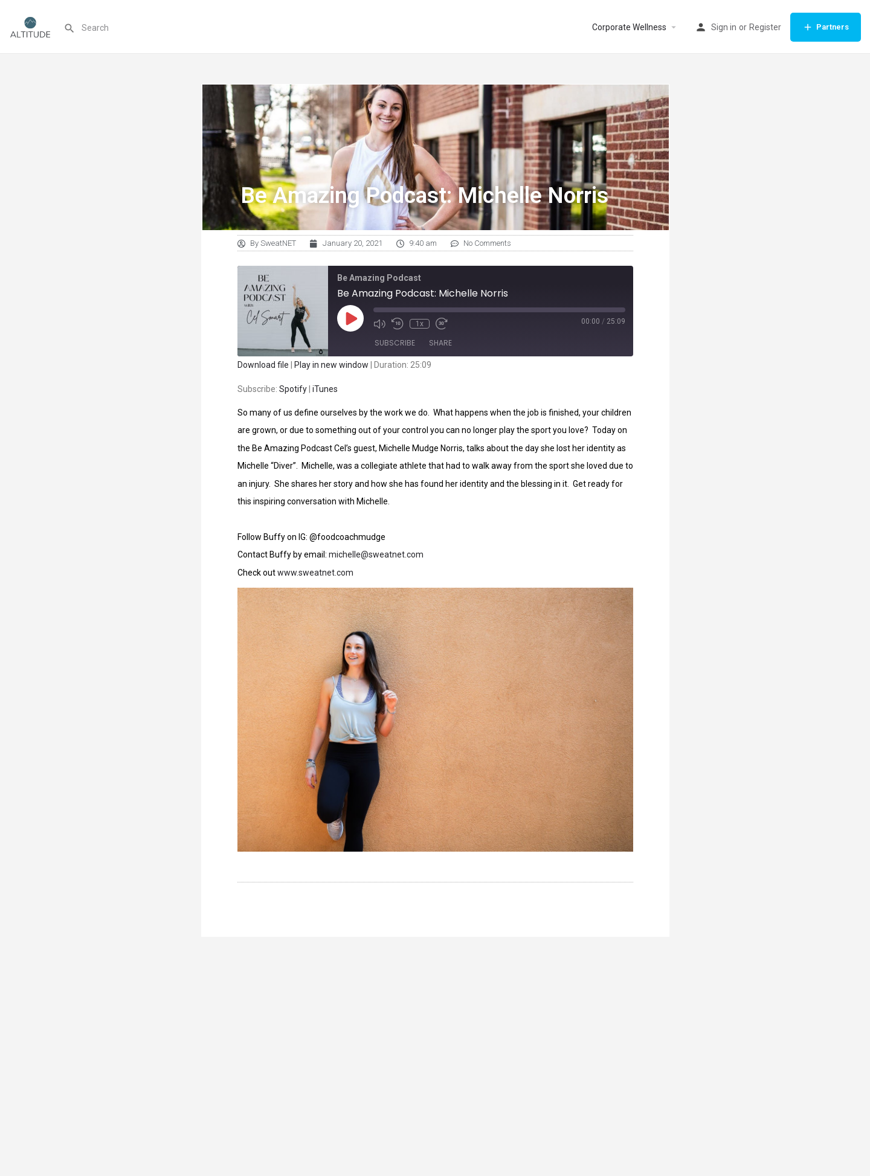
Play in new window (331, 365)
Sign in (723, 27)
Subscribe (395, 343)
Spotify (293, 389)
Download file (263, 365)
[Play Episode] (350, 318)
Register (765, 27)
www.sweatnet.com (315, 572)
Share (440, 343)
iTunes (325, 389)
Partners (825, 27)
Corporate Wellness (629, 27)
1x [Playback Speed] (420, 324)
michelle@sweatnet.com (376, 554)
